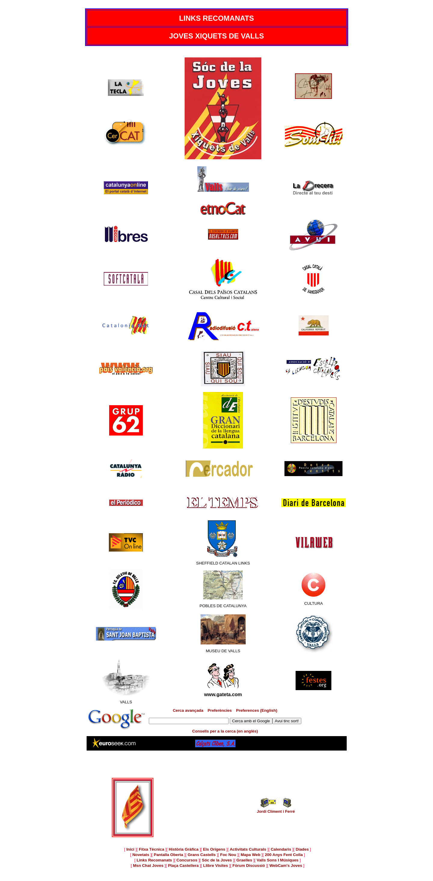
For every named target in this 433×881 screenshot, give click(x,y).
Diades (302, 849)
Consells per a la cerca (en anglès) (225, 731)
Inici (130, 849)
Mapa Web (250, 854)
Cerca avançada (188, 710)
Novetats (140, 854)
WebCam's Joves (285, 865)
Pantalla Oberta (168, 854)
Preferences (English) (256, 710)
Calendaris (281, 849)
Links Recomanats (154, 860)
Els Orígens (214, 849)
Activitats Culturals (248, 849)
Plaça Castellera (183, 865)
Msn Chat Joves (148, 865)
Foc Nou (228, 854)
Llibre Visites (215, 865)
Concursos (187, 860)
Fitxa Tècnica (151, 849)
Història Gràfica (183, 849)
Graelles (244, 860)
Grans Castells (202, 854)
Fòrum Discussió (248, 865)
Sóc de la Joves (217, 860)
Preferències (220, 710)
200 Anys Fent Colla (284, 854)
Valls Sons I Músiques (278, 860)
